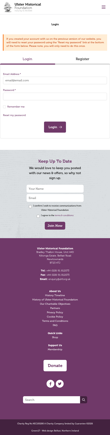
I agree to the (57, 215)
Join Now (55, 225)
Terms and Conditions (55, 321)
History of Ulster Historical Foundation (55, 299)
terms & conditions (64, 215)
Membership (55, 349)
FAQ (55, 325)
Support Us (55, 345)
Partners (55, 308)
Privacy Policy (55, 312)
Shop (55, 337)
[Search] (51, 399)
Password (9, 90)
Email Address (12, 74)
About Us (55, 291)
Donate (55, 365)
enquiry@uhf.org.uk (59, 279)
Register (82, 59)
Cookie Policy (55, 316)
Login (27, 59)
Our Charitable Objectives (55, 303)
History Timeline (55, 295)
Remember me (16, 106)
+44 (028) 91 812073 (57, 270)
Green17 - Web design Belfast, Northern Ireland (55, 430)
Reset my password (14, 115)
